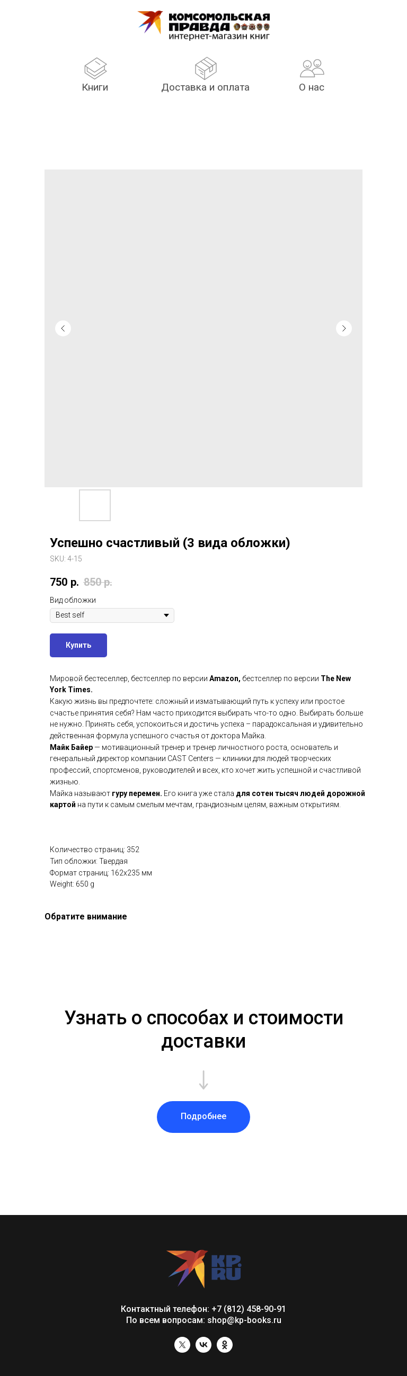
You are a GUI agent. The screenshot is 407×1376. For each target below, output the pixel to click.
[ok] (225, 1349)
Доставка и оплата (205, 87)
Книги (95, 87)
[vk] (203, 1349)
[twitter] (182, 1349)
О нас (311, 87)
